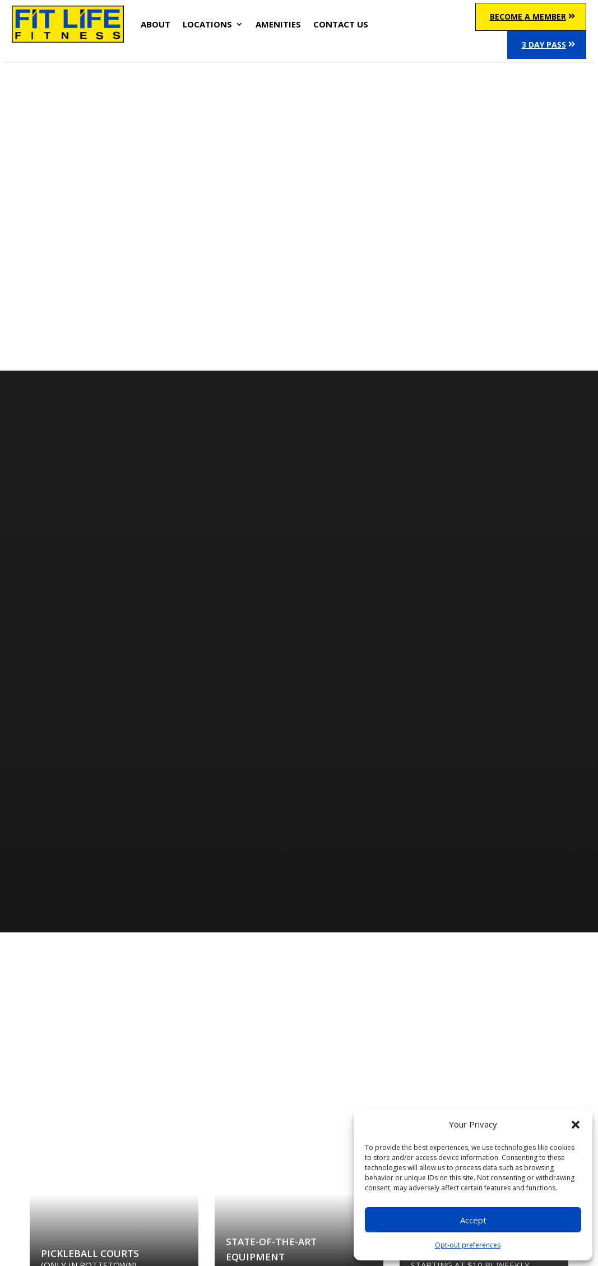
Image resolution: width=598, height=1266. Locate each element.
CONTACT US (340, 24)
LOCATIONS (207, 24)
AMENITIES (278, 24)
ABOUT (155, 24)
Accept (473, 1220)
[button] (575, 1124)
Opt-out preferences (467, 1245)
